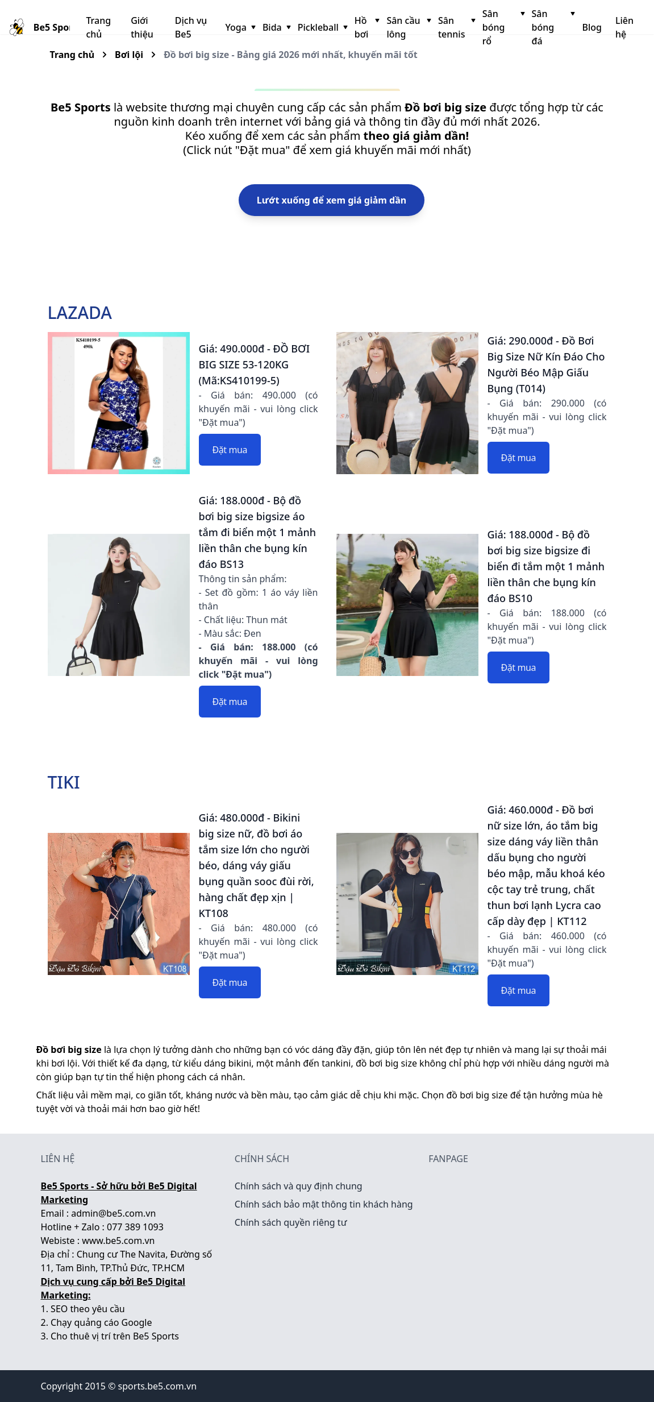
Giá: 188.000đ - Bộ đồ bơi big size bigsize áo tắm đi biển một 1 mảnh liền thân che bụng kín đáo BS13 (257, 532)
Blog (591, 27)
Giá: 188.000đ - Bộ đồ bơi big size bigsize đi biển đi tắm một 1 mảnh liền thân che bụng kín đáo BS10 (546, 566)
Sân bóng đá (552, 27)
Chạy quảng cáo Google (101, 1322)
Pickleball (321, 27)
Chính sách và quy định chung (299, 1186)
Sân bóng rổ (502, 27)
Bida (276, 27)
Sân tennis (455, 27)
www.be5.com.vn (118, 1240)
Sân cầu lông (407, 27)
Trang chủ (98, 27)
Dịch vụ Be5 (191, 27)
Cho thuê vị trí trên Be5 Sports (115, 1336)
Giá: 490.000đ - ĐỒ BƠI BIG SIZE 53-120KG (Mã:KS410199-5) (254, 364)
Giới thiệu (142, 27)
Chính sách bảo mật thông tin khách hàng (324, 1204)
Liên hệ (624, 27)
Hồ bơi (366, 27)
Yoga (239, 27)
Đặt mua (230, 449)
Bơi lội (129, 54)
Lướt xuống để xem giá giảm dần (331, 200)
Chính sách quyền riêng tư (291, 1222)
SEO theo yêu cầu (88, 1309)
